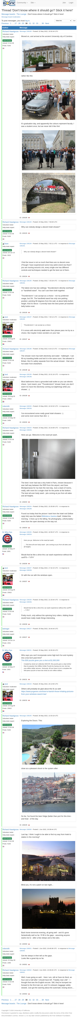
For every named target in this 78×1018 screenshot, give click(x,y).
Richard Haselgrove (11, 31)
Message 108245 (25, 716)
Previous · (6, 23)
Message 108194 (25, 243)
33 (37, 23)
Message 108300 (25, 829)
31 (30, 23)
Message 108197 (25, 317)
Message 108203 (25, 428)
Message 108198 (25, 349)
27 (16, 23)
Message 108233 (25, 684)
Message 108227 (25, 628)
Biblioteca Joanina (49, 516)
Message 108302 (25, 970)
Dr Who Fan (7, 532)
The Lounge (21, 14)
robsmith (6, 406)
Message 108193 (25, 222)
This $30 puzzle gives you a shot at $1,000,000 (40, 660)
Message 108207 (25, 568)
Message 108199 (25, 374)
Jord (6, 317)
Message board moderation (11, 17)
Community (22, 3)
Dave (6, 244)
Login (71, 3)
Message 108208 (25, 600)
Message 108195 (25, 281)
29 (23, 23)
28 (19, 23)
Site (33, 3)
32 (33, 23)
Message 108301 (25, 948)
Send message (7, 40)
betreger (6, 629)
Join (64, 3)
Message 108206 (25, 532)
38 (43, 23)
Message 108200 (25, 406)
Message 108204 (25, 506)
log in (27, 21)
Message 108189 (25, 31)
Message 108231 (25, 650)
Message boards (8, 14)
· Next (46, 23)
